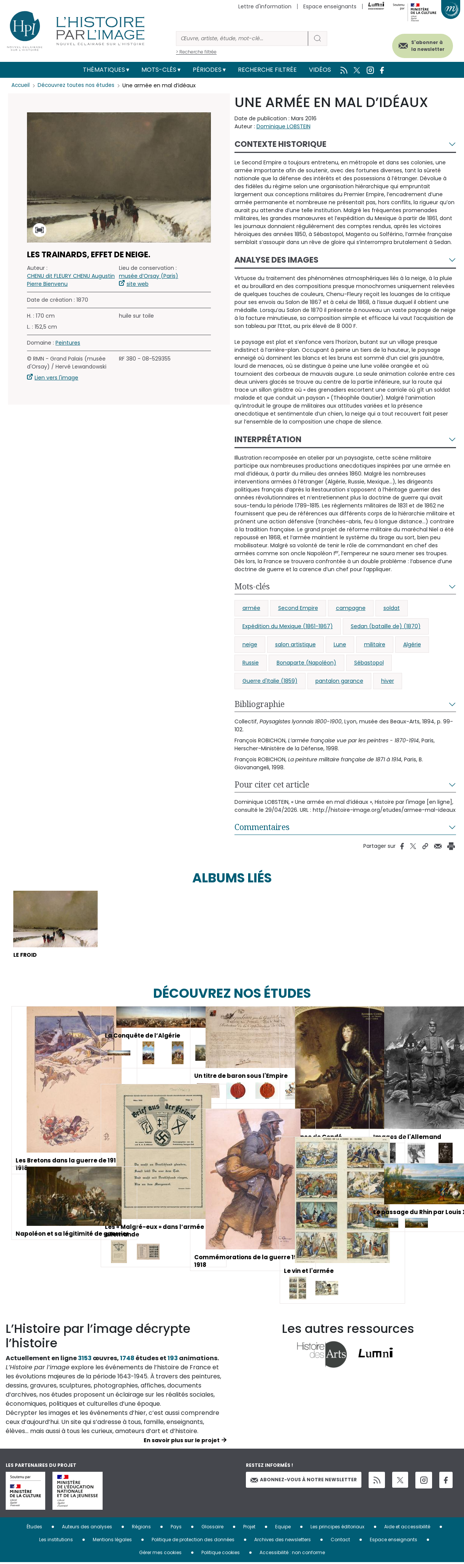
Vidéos (320, 69)
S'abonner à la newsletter (422, 44)
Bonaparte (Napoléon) (306, 662)
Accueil (21, 85)
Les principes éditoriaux (337, 1528)
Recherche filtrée (267, 69)
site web (138, 284)
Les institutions (56, 1541)
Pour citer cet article (271, 784)
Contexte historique (280, 144)
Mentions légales (112, 1541)
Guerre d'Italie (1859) (270, 681)
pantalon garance (339, 681)
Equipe (283, 1528)
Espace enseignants (329, 6)
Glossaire (212, 1528)
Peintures (67, 343)
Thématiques (104, 69)
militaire (374, 644)
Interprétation (267, 439)
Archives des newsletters (282, 1541)
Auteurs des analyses (87, 1528)
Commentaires (262, 827)
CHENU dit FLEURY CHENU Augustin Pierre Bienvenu (71, 280)
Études (34, 1528)
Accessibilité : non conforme (292, 1554)
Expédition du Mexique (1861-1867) (287, 626)
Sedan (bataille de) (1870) (386, 626)
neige (249, 644)
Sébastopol (369, 662)
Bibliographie (259, 704)
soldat (391, 608)
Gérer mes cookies (160, 1554)
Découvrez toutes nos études (78, 85)
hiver (387, 681)
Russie (250, 662)
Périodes (207, 69)
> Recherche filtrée (196, 52)
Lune (340, 644)
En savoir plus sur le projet (182, 1442)
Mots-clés (158, 69)
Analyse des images (276, 259)
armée (251, 608)
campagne (351, 608)
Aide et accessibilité (407, 1528)
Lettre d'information (264, 6)
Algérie (412, 644)
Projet (249, 1528)
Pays (176, 1528)
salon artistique (295, 644)
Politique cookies (220, 1554)
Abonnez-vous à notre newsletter (303, 1481)
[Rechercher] (242, 38)
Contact (340, 1541)
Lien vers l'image (56, 377)
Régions (141, 1528)
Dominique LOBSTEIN (283, 126)
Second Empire (298, 608)
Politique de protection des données (193, 1541)
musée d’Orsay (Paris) (148, 276)
